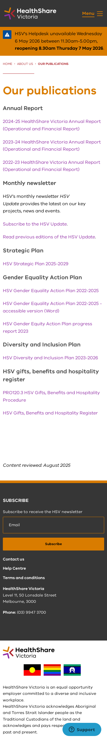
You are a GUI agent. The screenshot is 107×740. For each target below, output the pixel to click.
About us (25, 64)
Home (7, 64)
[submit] (53, 544)
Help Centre (14, 568)
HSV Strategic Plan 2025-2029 (35, 264)
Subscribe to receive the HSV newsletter (42, 511)
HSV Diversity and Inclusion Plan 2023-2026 (50, 358)
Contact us (13, 559)
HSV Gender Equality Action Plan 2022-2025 (51, 291)
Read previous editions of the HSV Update (49, 237)
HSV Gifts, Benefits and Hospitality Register (50, 413)
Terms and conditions (24, 578)
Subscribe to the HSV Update (35, 224)
